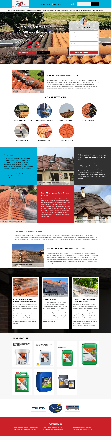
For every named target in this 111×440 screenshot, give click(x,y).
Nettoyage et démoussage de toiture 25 (16, 10)
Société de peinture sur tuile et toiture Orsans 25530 (25, 429)
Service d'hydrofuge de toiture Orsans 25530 (82, 429)
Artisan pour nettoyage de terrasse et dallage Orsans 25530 (26, 427)
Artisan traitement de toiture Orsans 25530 (82, 427)
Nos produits (43, 52)
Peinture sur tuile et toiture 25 (49, 10)
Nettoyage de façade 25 (75, 10)
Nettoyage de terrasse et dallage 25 (33, 10)
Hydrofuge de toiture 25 (98, 10)
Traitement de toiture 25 (86, 10)
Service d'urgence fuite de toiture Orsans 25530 (53, 427)
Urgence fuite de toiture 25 (62, 10)
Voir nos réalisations (26, 52)
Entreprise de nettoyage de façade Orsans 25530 (53, 429)
